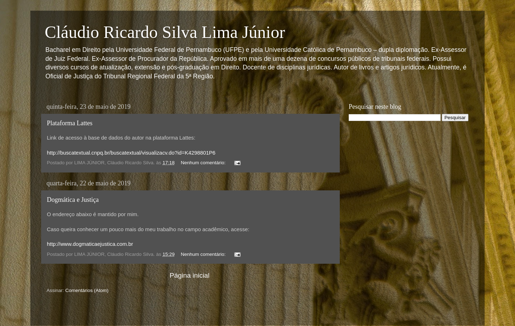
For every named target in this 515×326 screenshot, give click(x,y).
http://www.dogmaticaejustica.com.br (90, 244)
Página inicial (189, 275)
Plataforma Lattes (69, 123)
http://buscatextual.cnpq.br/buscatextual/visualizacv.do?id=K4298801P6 (131, 153)
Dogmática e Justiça (73, 199)
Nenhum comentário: (204, 162)
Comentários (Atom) (87, 290)
